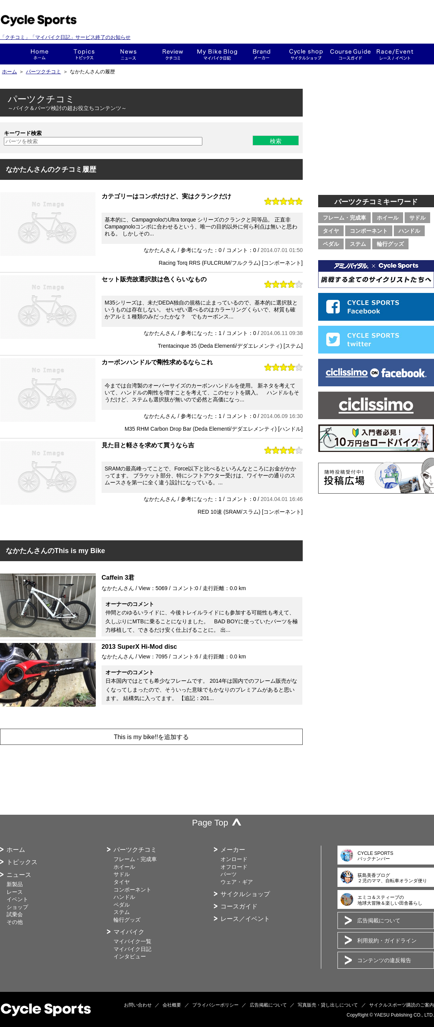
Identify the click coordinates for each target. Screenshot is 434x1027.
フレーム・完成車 (344, 218)
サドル (417, 218)
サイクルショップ (245, 894)
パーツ (228, 874)
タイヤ (331, 231)
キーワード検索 (23, 133)
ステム (358, 244)
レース (15, 892)
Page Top (210, 822)
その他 (15, 922)
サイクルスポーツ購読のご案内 (401, 1005)
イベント (17, 899)
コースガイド (350, 54)
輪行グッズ (390, 244)
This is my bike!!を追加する (151, 737)
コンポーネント (369, 231)
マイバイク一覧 (132, 941)
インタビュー (130, 956)
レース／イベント (245, 918)
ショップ (306, 54)
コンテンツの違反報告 (384, 960)
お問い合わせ (138, 1005)
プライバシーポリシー (215, 1005)
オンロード (234, 859)
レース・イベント (395, 54)
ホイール (387, 218)
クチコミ (173, 54)
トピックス (84, 54)
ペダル (331, 244)
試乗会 (15, 914)
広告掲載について (378, 920)
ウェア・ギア (236, 882)
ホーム (39, 54)
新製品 (15, 884)
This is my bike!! (217, 54)
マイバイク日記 (132, 949)
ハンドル (409, 231)
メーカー (261, 54)
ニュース (128, 54)
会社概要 (172, 1005)
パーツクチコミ (43, 71)
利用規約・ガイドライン (387, 940)
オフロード (234, 867)
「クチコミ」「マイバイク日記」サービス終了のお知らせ (65, 37)
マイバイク (129, 932)
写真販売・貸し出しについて (328, 1005)
